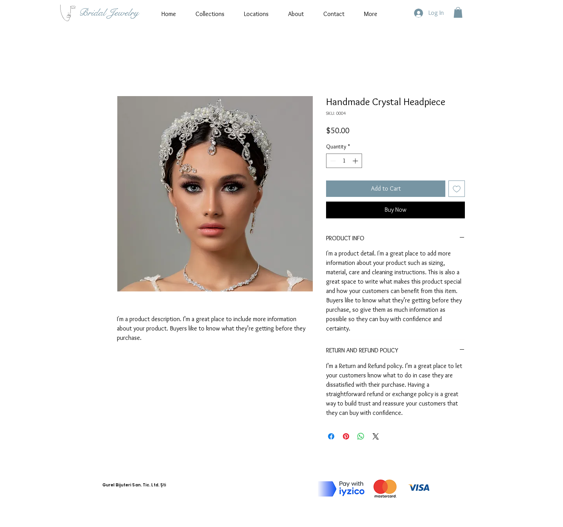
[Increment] (356, 161)
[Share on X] (375, 436)
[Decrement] (332, 161)
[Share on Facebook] (331, 436)
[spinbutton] (344, 161)
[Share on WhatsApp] (361, 436)
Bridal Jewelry (109, 12)
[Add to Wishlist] (456, 188)
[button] (458, 12)
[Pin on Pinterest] (346, 436)
